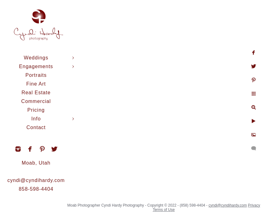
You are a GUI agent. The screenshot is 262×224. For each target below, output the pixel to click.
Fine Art (36, 83)
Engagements (36, 66)
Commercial (36, 101)
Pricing (36, 110)
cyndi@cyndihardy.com (36, 180)
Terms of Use (164, 210)
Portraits (36, 75)
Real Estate (36, 92)
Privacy (254, 205)
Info (36, 118)
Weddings (36, 57)
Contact (36, 127)
